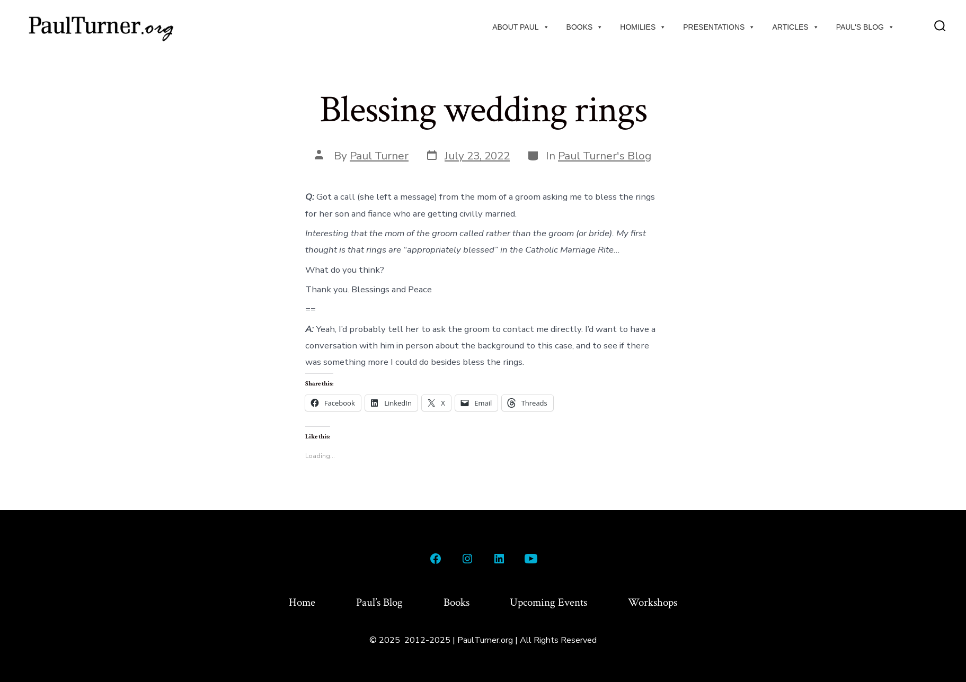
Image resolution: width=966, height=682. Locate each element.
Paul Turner (379, 155)
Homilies (643, 27)
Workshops (652, 602)
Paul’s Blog (379, 602)
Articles (795, 27)
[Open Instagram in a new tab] (467, 558)
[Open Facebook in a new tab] (435, 558)
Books (585, 27)
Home (302, 602)
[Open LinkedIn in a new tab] (499, 558)
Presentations (719, 27)
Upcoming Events (548, 602)
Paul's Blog (865, 27)
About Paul (520, 27)
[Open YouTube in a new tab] (531, 558)
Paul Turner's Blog (604, 155)
